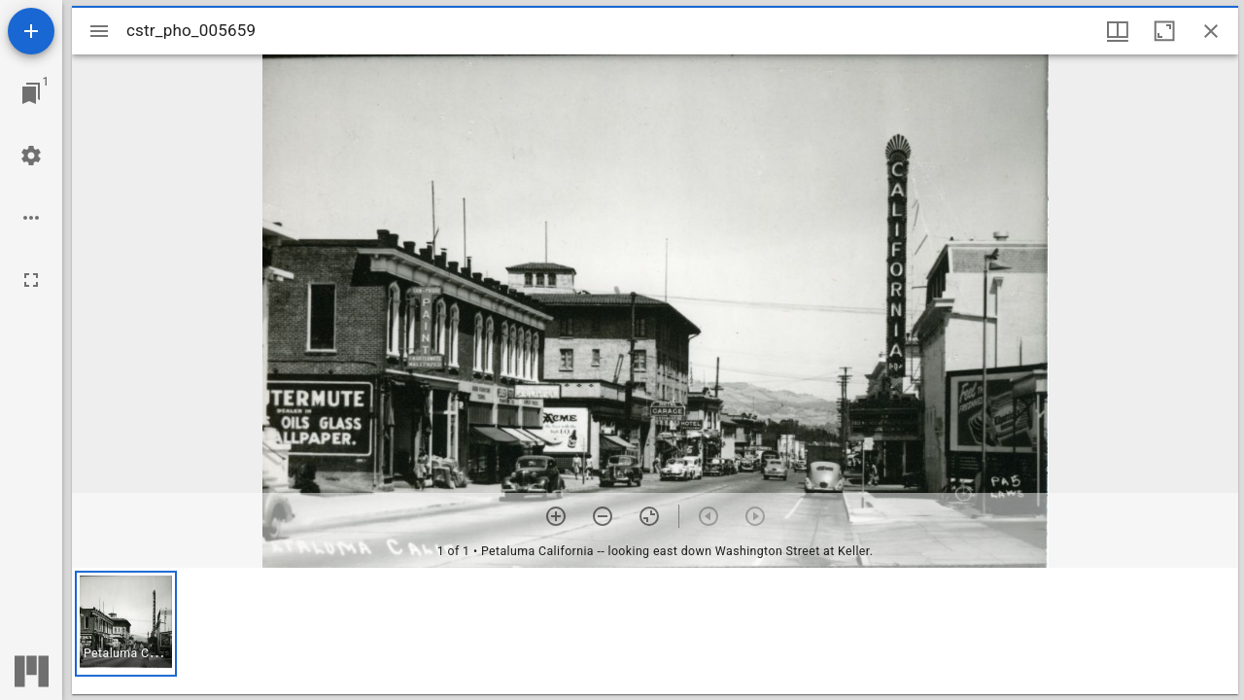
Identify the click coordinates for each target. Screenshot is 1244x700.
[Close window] (1211, 31)
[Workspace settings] (31, 155)
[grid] (655, 631)
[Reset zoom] (649, 516)
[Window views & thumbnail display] (1117, 31)
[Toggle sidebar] (99, 31)
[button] (126, 624)
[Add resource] (31, 31)
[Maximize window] (1164, 31)
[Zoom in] (556, 516)
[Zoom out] (602, 516)
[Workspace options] (31, 217)
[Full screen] (31, 280)
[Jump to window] (31, 93)
